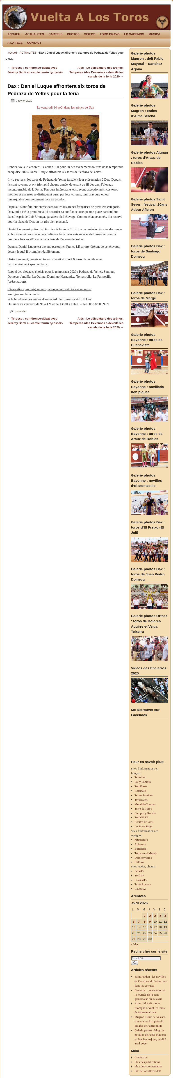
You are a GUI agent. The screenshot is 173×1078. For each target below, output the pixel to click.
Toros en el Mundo (145, 853)
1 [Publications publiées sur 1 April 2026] (144, 915)
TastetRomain (142, 884)
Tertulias (139, 777)
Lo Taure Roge (143, 826)
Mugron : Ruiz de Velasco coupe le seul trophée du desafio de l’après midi (149, 1021)
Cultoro (138, 862)
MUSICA (154, 34)
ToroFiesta (140, 786)
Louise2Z (140, 888)
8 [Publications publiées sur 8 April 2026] (144, 921)
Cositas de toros (143, 822)
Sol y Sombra (142, 781)
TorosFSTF (141, 817)
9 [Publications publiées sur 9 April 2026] (150, 921)
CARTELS (55, 34)
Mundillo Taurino (144, 804)
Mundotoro (141, 839)
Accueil (12, 52)
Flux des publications (147, 1062)
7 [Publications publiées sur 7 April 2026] (139, 921)
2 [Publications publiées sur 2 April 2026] (150, 915)
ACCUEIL (14, 34)
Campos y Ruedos (145, 813)
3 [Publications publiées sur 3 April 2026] (155, 915)
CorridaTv (140, 880)
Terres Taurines (143, 795)
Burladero (140, 848)
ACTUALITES (34, 34)
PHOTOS (73, 34)
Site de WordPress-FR (147, 1071)
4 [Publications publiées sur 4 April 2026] (160, 915)
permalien (21, 311)
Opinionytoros (143, 857)
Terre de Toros (143, 808)
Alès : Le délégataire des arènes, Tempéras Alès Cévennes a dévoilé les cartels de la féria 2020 (96, 72)
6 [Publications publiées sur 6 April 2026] (133, 921)
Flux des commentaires (148, 1066)
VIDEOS (89, 34)
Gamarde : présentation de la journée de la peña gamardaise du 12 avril (150, 994)
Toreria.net (140, 799)
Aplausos (140, 844)
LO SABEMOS (134, 34)
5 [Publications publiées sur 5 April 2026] (165, 915)
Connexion (141, 1057)
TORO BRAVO (110, 34)
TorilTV (139, 875)
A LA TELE (15, 42)
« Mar (134, 944)
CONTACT (34, 42)
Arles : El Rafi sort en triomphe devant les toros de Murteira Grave (149, 1008)
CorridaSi (140, 790)
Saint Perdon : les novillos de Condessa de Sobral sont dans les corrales (150, 981)
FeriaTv (139, 871)
